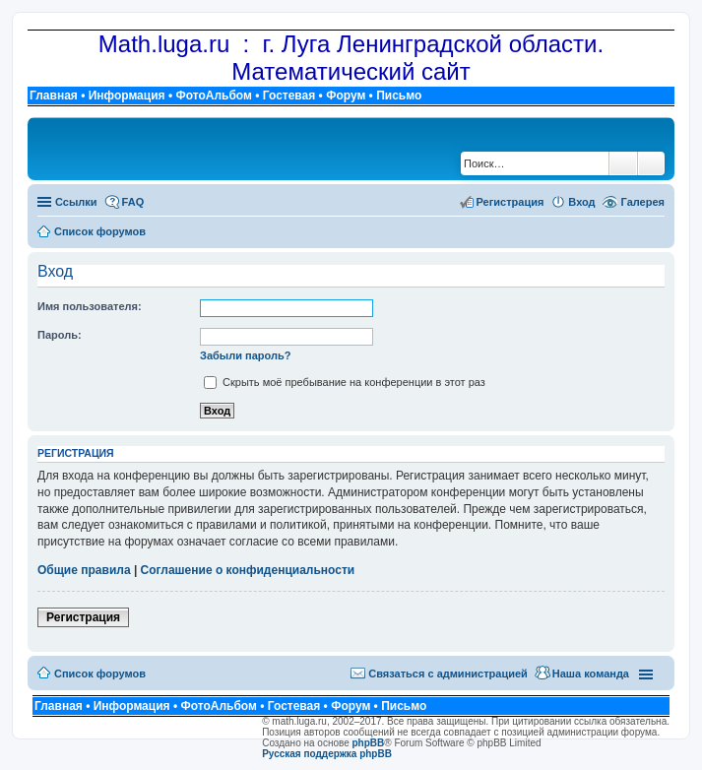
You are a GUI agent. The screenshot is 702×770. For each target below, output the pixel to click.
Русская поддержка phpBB (327, 753)
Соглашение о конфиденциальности (248, 570)
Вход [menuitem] (581, 202)
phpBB (368, 743)
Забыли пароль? (245, 355)
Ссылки (76, 202)
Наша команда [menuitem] (590, 673)
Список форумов (100, 673)
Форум (345, 95)
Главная (54, 95)
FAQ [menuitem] (133, 202)
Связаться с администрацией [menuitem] (448, 673)
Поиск (623, 163)
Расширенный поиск (651, 163)
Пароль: (59, 335)
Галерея (643, 202)
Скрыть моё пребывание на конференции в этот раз (344, 382)
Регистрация (83, 617)
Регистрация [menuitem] (510, 202)
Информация (127, 95)
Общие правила (84, 570)
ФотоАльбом (213, 95)
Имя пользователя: (89, 306)
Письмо (398, 95)
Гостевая (289, 95)
